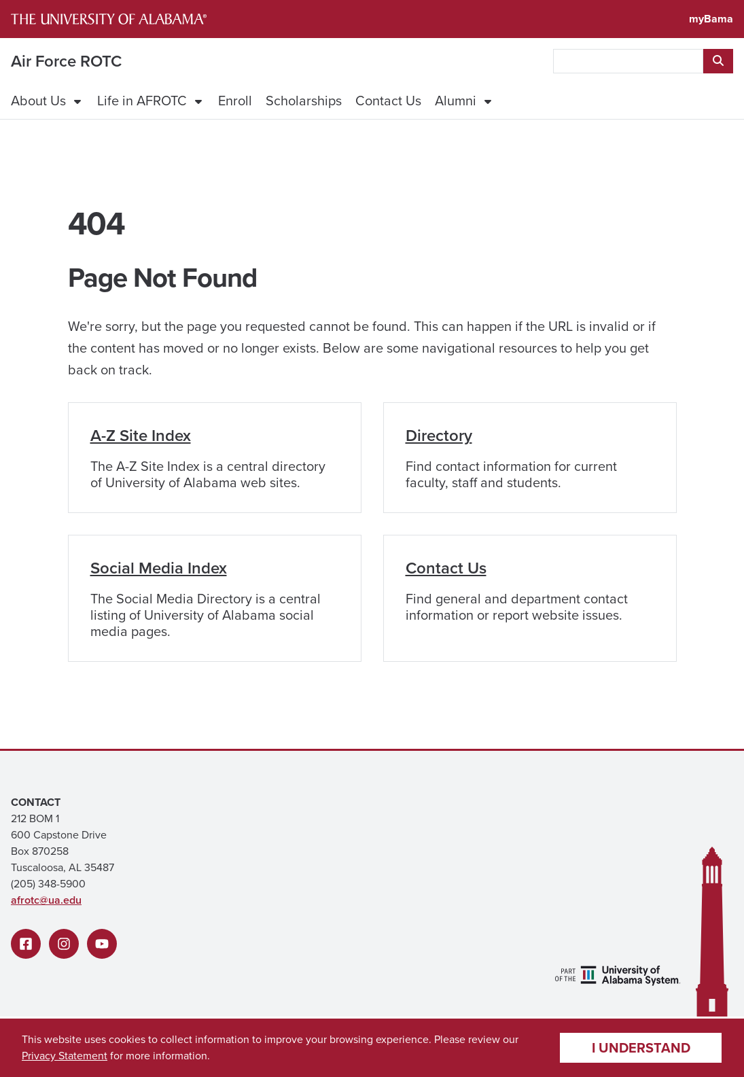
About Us (38, 100)
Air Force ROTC (66, 61)
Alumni (455, 100)
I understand (641, 1047)
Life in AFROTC (142, 100)
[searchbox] (628, 61)
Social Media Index (158, 568)
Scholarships (304, 100)
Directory (439, 435)
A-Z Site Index (140, 435)
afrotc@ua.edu (46, 900)
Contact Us (388, 100)
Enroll (235, 100)
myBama (711, 19)
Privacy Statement (64, 1055)
